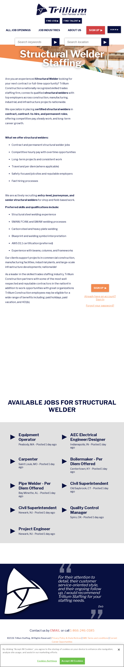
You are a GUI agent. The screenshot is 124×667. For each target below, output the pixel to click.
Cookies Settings (47, 663)
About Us (74, 30)
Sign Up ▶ (95, 30)
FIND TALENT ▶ (72, 21)
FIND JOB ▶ (52, 21)
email (55, 630)
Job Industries (49, 30)
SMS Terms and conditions (95, 638)
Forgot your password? (100, 305)
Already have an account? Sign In (100, 298)
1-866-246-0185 (82, 630)
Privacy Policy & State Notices (66, 638)
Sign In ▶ (114, 29)
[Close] (118, 651)
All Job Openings (18, 30)
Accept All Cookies (72, 663)
